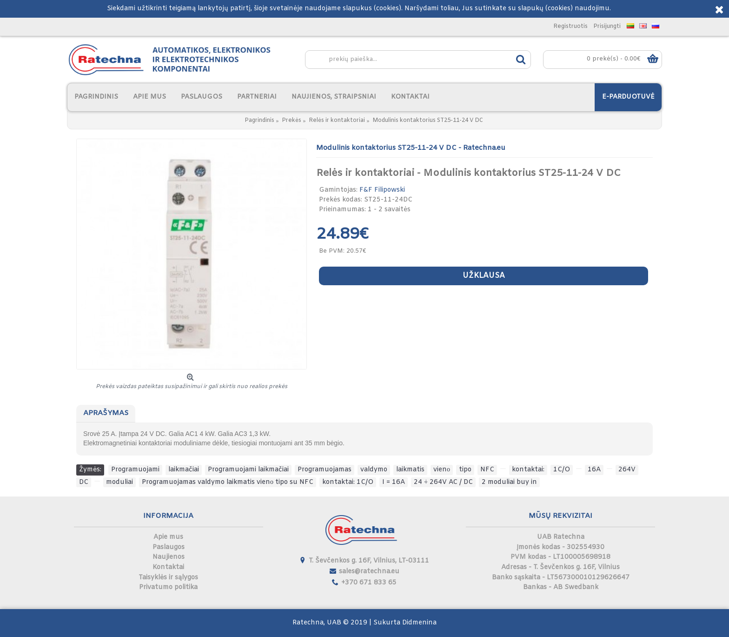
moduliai (119, 482)
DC (83, 482)
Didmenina (419, 622)
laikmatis (410, 469)
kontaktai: (528, 469)
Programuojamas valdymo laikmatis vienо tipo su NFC (227, 482)
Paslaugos (168, 547)
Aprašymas (105, 413)
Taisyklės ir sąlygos (168, 577)
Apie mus (168, 537)
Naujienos (168, 557)
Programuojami (135, 469)
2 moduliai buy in (509, 482)
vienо (441, 469)
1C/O (561, 469)
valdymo (373, 469)
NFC (487, 469)
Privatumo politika (168, 587)
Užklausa (484, 276)
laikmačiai (183, 469)
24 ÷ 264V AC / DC (443, 482)
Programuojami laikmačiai (248, 469)
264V (627, 469)
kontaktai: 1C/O (347, 482)
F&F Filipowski (382, 190)
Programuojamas (324, 469)
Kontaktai (168, 567)
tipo (465, 469)
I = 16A (393, 482)
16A (594, 469)
